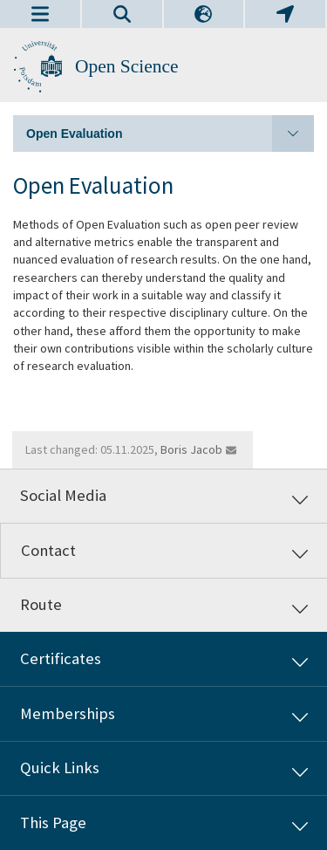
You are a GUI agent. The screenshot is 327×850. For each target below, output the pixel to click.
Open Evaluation (170, 133)
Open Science (127, 66)
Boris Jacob (191, 449)
